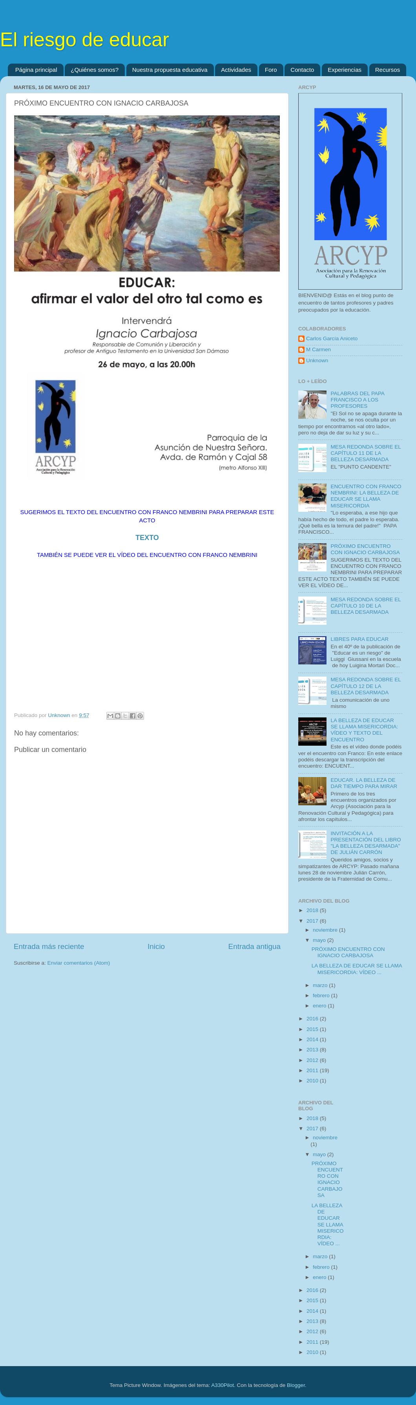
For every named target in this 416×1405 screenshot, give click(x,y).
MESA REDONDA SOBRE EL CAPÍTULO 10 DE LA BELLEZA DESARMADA (365, 606)
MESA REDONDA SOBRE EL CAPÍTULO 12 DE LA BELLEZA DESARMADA (365, 686)
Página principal (36, 69)
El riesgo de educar (84, 40)
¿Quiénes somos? (95, 69)
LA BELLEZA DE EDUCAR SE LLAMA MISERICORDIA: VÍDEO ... (357, 969)
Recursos (387, 69)
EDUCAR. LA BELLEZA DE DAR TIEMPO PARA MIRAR (363, 783)
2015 (313, 1029)
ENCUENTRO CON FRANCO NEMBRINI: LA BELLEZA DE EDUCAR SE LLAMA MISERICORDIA (365, 496)
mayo (320, 940)
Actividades (236, 69)
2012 (313, 1060)
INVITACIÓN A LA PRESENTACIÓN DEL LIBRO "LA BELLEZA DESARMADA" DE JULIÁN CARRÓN (365, 843)
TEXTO (147, 538)
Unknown (317, 360)
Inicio (156, 946)
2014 (313, 1039)
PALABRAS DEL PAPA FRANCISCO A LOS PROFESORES (357, 399)
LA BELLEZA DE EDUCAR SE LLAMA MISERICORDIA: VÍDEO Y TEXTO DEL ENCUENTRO (364, 730)
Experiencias (344, 69)
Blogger (296, 1385)
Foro (271, 69)
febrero (322, 995)
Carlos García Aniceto (332, 338)
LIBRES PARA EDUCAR (359, 639)
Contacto (302, 69)
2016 (313, 1019)
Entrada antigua (254, 946)
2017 (313, 921)
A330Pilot (222, 1385)
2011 (313, 1070)
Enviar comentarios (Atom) (78, 963)
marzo (321, 985)
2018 (313, 910)
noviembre (326, 930)
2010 (313, 1081)
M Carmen (318, 349)
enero (320, 1006)
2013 (313, 1050)
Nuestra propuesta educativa (170, 69)
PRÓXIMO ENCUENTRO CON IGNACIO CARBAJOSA (365, 549)
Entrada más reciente (49, 946)
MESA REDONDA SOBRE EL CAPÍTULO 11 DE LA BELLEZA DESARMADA (365, 453)
